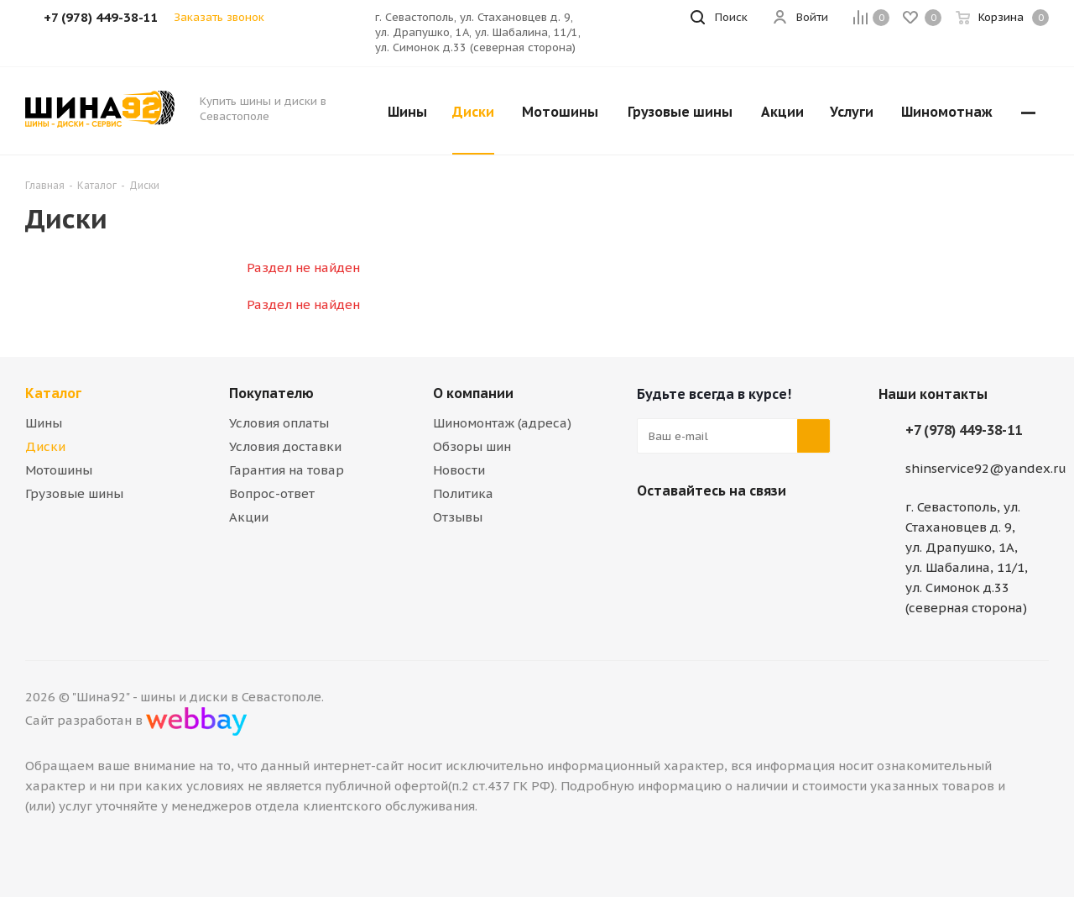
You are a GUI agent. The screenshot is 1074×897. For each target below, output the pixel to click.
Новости (459, 470)
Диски (45, 446)
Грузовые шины (74, 493)
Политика (463, 493)
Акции (248, 517)
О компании (473, 393)
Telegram (695, 530)
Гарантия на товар (286, 470)
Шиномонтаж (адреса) (502, 423)
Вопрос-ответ (272, 493)
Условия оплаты (279, 423)
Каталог (53, 393)
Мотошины (58, 470)
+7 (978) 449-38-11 (963, 430)
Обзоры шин (472, 446)
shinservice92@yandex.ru (985, 468)
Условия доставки (285, 446)
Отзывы (457, 517)
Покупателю (271, 393)
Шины (43, 423)
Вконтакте (653, 530)
